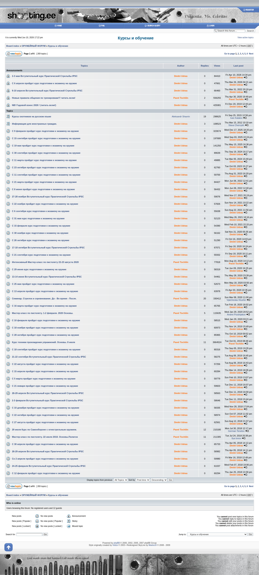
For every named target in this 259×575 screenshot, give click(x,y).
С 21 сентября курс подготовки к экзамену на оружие (41, 255)
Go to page (229, 54)
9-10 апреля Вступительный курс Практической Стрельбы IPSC (47, 90)
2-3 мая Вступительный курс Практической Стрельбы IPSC (44, 76)
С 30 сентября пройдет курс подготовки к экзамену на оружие (46, 153)
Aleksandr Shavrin (181, 116)
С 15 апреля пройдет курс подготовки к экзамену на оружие (45, 371)
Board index (12, 46)
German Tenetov (236, 431)
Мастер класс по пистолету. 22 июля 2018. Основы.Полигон (45, 437)
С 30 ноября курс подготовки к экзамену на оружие (40, 233)
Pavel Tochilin (180, 98)
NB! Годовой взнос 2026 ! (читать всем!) (34, 105)
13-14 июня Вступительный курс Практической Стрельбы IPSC (47, 276)
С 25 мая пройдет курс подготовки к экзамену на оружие (43, 284)
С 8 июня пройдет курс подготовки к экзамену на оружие (43, 189)
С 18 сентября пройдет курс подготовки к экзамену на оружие (46, 349)
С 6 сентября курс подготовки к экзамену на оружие (40, 211)
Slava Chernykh (236, 125)
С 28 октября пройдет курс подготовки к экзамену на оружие (45, 335)
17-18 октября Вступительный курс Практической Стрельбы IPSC (48, 247)
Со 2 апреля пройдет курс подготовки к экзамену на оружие (45, 458)
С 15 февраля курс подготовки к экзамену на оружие (41, 225)
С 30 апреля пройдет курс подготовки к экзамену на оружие (45, 444)
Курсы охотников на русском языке (31, 116)
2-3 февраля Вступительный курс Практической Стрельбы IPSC (47, 400)
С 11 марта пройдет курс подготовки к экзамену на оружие (44, 160)
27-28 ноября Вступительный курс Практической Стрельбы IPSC (48, 196)
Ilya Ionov (236, 438)
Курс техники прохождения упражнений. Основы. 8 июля (43, 342)
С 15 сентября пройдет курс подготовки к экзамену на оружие (46, 138)
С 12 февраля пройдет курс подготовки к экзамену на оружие (46, 473)
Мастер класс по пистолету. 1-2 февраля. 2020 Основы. (42, 313)
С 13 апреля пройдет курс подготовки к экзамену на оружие (45, 291)
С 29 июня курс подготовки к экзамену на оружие (39, 269)
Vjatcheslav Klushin (236, 300)
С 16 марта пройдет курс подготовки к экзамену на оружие (44, 306)
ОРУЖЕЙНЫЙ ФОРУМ (34, 46)
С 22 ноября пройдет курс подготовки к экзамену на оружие (45, 204)
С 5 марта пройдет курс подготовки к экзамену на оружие (43, 378)
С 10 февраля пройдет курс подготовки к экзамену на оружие (46, 320)
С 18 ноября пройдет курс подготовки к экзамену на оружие (45, 327)
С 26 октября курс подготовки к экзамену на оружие (40, 240)
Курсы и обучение (136, 38)
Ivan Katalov (236, 118)
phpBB (117, 543)
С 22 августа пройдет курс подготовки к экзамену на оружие (45, 364)
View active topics (246, 37)
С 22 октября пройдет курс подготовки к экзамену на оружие (45, 415)
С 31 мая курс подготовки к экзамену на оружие (38, 218)
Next (251, 54)
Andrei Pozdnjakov (236, 314)
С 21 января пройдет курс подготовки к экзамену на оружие (45, 386)
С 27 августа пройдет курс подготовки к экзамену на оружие (45, 422)
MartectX (153, 545)
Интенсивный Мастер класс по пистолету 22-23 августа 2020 (45, 262)
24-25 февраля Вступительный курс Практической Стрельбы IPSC (49, 466)
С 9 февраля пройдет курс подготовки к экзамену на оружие (45, 131)
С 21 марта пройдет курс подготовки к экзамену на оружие (44, 182)
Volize (115, 545)
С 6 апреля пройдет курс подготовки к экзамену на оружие (44, 83)
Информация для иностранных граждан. (34, 124)
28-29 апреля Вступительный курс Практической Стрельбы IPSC (48, 393)
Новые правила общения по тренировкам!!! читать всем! (43, 98)
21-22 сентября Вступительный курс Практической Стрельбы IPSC (49, 357)
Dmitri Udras (181, 76)
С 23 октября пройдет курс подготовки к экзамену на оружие (45, 167)
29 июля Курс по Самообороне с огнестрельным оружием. (44, 429)
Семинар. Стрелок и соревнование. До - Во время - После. (44, 298)
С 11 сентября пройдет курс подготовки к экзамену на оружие (46, 175)
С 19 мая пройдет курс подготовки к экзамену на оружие (43, 145)
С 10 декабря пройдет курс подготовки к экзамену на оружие (45, 408)
